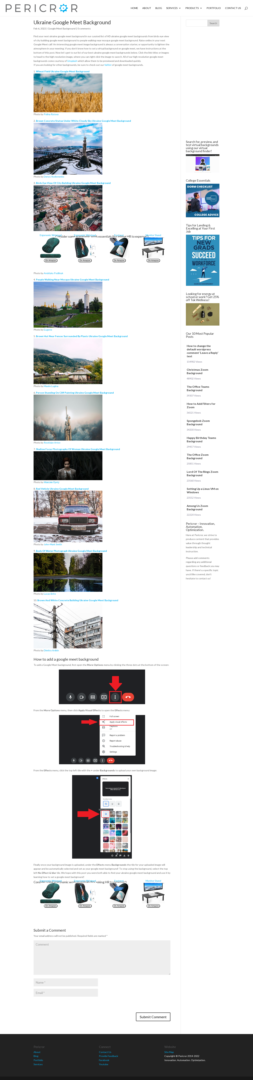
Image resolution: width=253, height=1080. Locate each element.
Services (172, 8)
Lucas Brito (50, 593)
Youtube (103, 1064)
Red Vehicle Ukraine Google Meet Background (62, 488)
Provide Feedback (108, 1056)
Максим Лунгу (51, 482)
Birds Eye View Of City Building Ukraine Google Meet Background (73, 182)
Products (192, 8)
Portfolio (214, 8)
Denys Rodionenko (54, 176)
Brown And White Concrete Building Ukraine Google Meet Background (77, 600)
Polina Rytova (51, 114)
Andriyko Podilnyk (53, 273)
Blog (158, 8)
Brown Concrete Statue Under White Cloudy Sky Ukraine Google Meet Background (83, 120)
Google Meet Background (62, 28)
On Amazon (50, 260)
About (146, 8)
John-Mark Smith (53, 544)
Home (134, 8)
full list (108, 64)
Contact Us (233, 8)
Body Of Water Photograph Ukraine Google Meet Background (71, 550)
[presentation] (60, 1006)
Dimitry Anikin (51, 650)
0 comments (84, 28)
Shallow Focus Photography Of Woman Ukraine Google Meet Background (78, 449)
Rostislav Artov (52, 442)
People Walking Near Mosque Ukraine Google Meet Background (72, 279)
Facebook (104, 1060)
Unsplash (72, 60)
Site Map (169, 1052)
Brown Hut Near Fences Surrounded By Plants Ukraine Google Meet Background (82, 336)
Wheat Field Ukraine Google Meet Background (62, 71)
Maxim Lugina (51, 386)
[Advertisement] (202, 83)
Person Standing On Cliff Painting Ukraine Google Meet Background (75, 392)
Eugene (48, 329)
